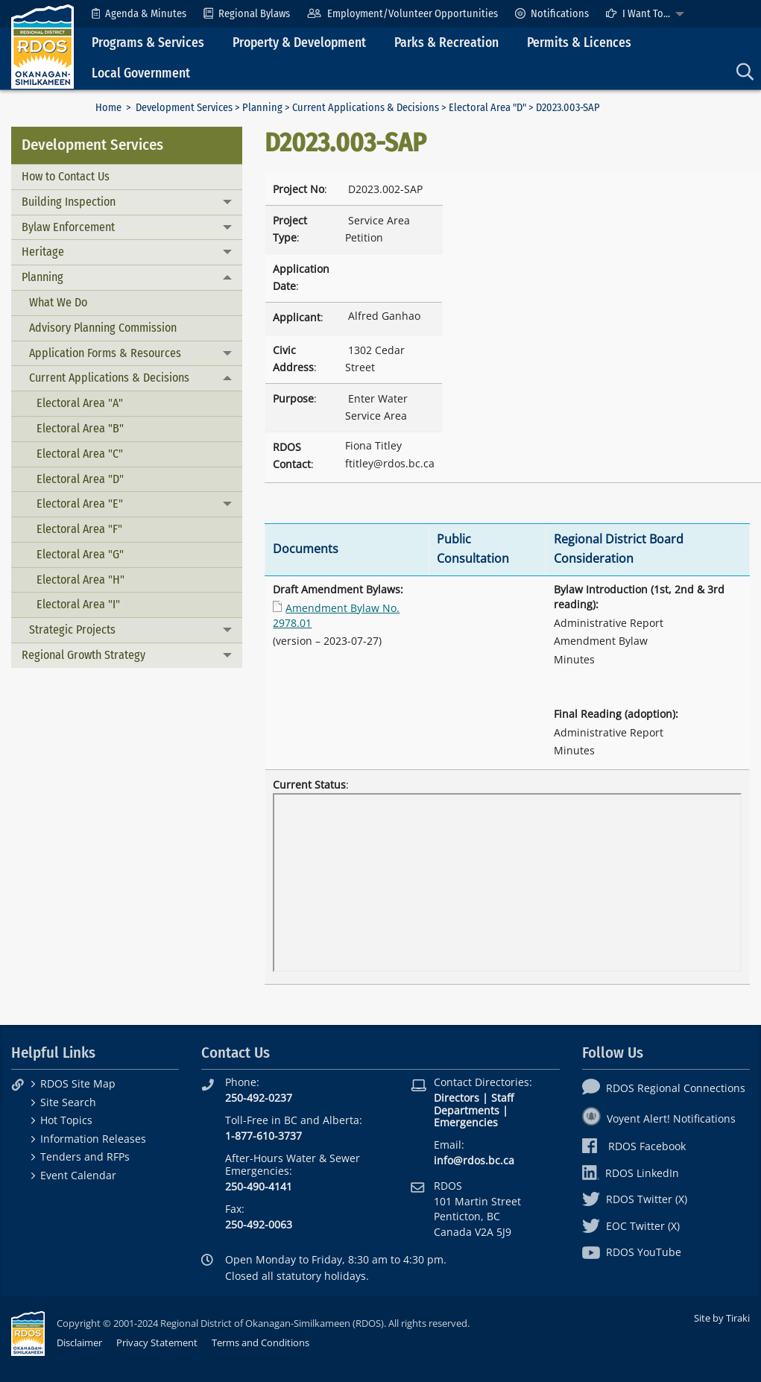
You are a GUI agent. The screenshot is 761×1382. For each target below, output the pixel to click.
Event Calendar (78, 1175)
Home (108, 107)
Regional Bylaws (246, 13)
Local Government (141, 73)
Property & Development (299, 43)
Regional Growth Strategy (83, 655)
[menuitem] (139, 14)
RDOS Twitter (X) (634, 1199)
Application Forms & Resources (105, 353)
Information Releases (93, 1139)
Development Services (184, 107)
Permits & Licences (579, 43)
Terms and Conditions (260, 1342)
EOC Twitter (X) (631, 1226)
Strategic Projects (72, 629)
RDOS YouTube (631, 1252)
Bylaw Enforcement (68, 227)
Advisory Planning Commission (103, 328)
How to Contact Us (66, 176)
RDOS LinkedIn (630, 1173)
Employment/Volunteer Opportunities (402, 13)
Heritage (43, 251)
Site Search (68, 1102)
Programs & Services (148, 43)
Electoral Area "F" (79, 529)
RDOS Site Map (78, 1083)
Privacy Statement (157, 1342)
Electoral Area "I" (78, 604)
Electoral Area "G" (80, 554)
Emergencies (466, 1122)
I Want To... (638, 13)
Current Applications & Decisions (365, 107)
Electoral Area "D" (487, 107)
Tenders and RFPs (85, 1156)
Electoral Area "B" (80, 428)
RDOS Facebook (634, 1146)
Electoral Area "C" (80, 454)
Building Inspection (69, 202)
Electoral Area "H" (80, 579)
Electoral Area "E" (80, 503)
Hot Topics (66, 1120)
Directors (456, 1098)
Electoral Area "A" (80, 403)
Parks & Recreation (446, 43)
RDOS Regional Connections (663, 1088)
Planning (262, 107)
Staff (502, 1098)
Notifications (552, 13)
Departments (466, 1110)
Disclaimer (79, 1342)
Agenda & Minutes (139, 13)
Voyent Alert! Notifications (659, 1118)
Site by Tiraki (722, 1318)
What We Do (58, 302)
